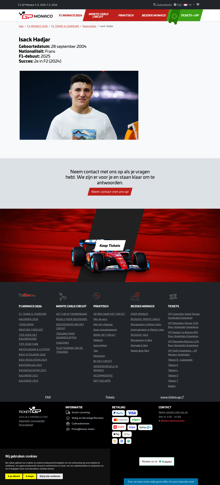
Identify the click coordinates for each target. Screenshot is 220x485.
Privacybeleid (26, 424)
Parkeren (98, 340)
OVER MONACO (139, 313)
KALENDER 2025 (28, 375)
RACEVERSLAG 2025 (30, 365)
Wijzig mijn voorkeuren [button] (50, 476)
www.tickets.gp (172, 397)
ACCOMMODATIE (103, 375)
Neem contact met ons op (110, 192)
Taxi (95, 350)
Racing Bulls (89, 26)
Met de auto (100, 319)
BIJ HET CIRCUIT (102, 361)
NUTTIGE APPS (102, 380)
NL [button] (188, 5)
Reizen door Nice (140, 350)
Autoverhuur (100, 345)
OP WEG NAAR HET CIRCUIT (109, 313)
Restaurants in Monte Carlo (146, 324)
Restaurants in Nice (141, 340)
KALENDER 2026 (28, 319)
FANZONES (62, 342)
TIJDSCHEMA (26, 324)
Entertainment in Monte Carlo (147, 329)
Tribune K (173, 365)
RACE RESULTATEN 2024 (33, 359)
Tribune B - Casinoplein (180, 359)
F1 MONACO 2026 (70, 15)
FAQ (48, 397)
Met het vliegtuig (103, 324)
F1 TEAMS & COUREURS (65, 26)
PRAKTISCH (126, 15)
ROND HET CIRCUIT (104, 334)
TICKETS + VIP (183, 15)
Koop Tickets (110, 245)
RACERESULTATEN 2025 (32, 370)
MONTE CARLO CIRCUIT (98, 15)
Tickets (110, 397)
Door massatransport (105, 329)
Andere (172, 386)
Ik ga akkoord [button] (14, 476)
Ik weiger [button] (30, 476)
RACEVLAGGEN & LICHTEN (34, 349)
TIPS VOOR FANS (28, 344)
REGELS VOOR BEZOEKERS (71, 319)
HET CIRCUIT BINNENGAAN (71, 313)
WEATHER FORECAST (31, 329)
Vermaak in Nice (139, 345)
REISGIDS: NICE (139, 334)
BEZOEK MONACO (153, 15)
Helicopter (99, 355)
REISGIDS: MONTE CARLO (145, 319)
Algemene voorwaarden (32, 420)
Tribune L (173, 370)
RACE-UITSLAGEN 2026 (32, 354)
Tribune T (173, 380)
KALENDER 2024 (28, 380)
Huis (21, 26)
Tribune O (173, 375)
